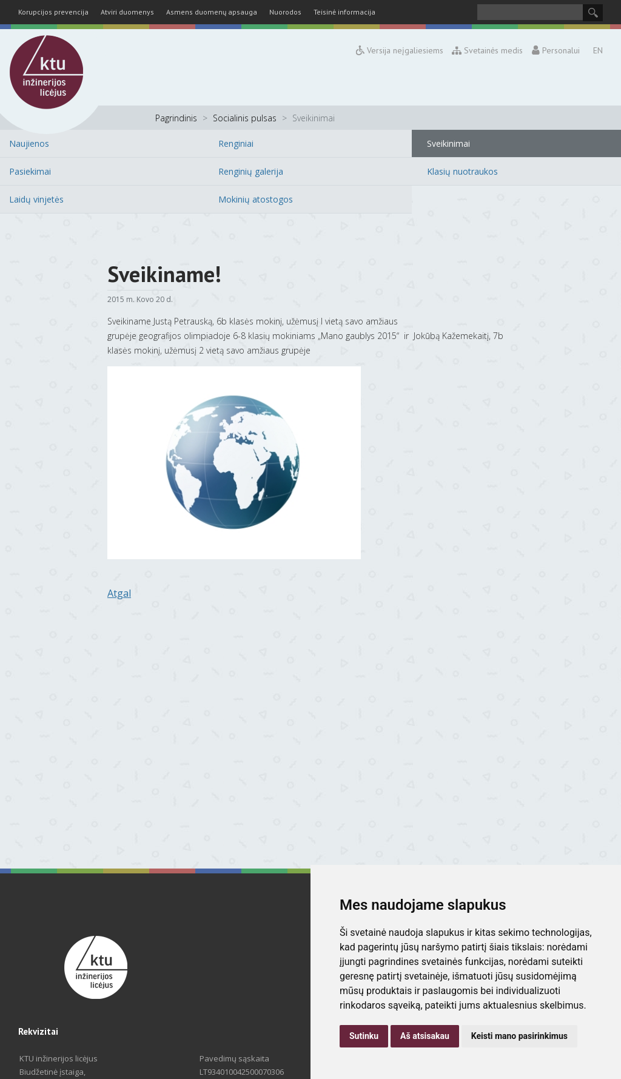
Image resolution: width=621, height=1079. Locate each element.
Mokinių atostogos (255, 199)
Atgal (119, 593)
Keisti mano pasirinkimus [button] (519, 1036)
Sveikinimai (448, 143)
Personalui (555, 50)
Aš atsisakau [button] (424, 1036)
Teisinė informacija (344, 11)
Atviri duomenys (127, 11)
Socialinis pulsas (245, 118)
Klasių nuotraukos (462, 171)
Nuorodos (285, 11)
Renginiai (235, 143)
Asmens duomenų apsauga (211, 11)
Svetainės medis (488, 50)
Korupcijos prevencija (53, 11)
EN (598, 50)
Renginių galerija (250, 171)
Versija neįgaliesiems (399, 50)
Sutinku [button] (363, 1036)
